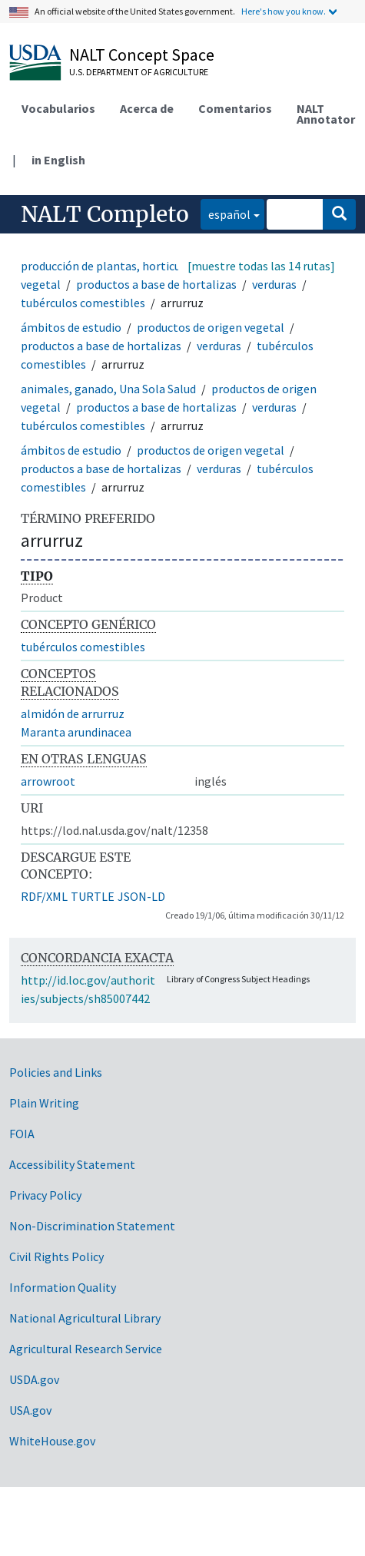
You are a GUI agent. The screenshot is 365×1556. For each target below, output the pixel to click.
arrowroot (48, 781)
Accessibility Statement (72, 1164)
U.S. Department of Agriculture (138, 72)
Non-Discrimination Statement (92, 1225)
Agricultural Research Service (85, 1348)
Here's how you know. (283, 11)
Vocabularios (58, 108)
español (226, 213)
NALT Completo (105, 214)
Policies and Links (55, 1072)
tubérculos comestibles (83, 302)
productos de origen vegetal (210, 327)
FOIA (22, 1133)
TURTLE (92, 896)
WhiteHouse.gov (52, 1440)
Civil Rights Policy (56, 1256)
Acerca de (147, 108)
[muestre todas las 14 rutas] (261, 265)
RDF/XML (44, 896)
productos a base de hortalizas (156, 284)
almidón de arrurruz (72, 713)
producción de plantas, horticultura (114, 265)
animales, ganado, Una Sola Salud (108, 388)
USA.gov (30, 1410)
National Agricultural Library (85, 1318)
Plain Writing (44, 1103)
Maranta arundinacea (76, 732)
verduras (274, 284)
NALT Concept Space (141, 54)
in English (58, 159)
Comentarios (235, 108)
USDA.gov (34, 1379)
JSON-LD (141, 896)
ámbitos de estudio (71, 327)
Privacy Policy (45, 1195)
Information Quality (62, 1287)
